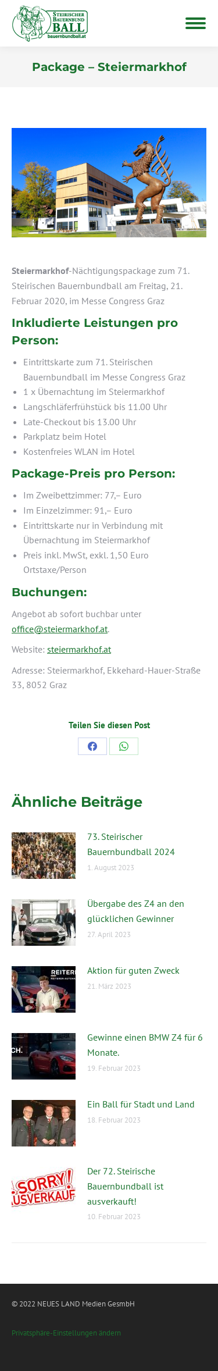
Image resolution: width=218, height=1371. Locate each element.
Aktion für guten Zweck (133, 970)
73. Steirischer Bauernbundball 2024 (131, 844)
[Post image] (44, 855)
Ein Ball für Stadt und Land (141, 1104)
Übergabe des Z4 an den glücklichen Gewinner (135, 911)
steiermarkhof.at (79, 649)
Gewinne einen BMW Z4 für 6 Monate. (145, 1044)
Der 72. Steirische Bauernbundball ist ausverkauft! (125, 1185)
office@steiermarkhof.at (60, 629)
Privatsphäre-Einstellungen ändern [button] (66, 1333)
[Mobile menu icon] (195, 23)
